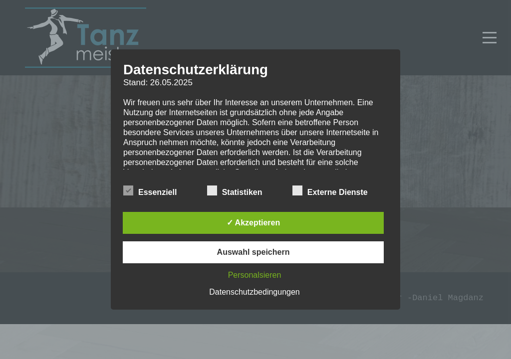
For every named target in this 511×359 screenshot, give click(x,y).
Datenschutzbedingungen (254, 292)
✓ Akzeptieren (253, 222)
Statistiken (234, 190)
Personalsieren (254, 275)
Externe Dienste (330, 190)
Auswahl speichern (253, 252)
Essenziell (150, 190)
